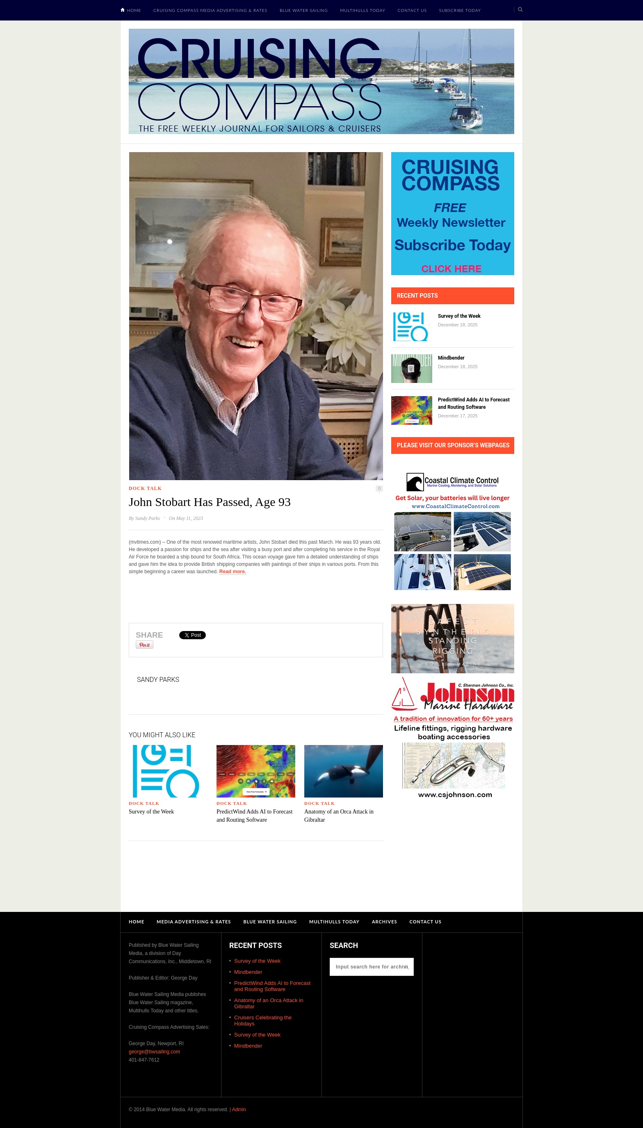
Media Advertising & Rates (194, 921)
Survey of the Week (151, 812)
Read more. (232, 571)
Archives (384, 921)
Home (134, 10)
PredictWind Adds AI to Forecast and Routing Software (272, 986)
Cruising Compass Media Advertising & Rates (210, 10)
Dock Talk (145, 488)
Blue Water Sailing (304, 10)
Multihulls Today (362, 10)
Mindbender (451, 358)
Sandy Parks (147, 518)
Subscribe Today (460, 10)
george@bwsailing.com (154, 1052)
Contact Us (412, 10)
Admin (239, 1109)
